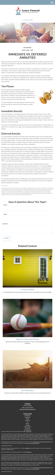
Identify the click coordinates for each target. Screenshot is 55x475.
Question (5, 223)
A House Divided (27, 289)
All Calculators (27, 430)
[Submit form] (6, 238)
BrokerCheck (28, 431)
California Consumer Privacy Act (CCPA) (41, 441)
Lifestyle (27, 425)
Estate (27, 418)
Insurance (27, 420)
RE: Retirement (27, 390)
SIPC (29, 448)
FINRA (26, 448)
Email (5, 214)
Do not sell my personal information (32, 443)
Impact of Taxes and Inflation (27, 339)
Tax (27, 422)
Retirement (27, 415)
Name (5, 205)
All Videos (27, 428)
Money (27, 423)
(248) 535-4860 (27, 20)
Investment (27, 417)
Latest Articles (27, 426)
